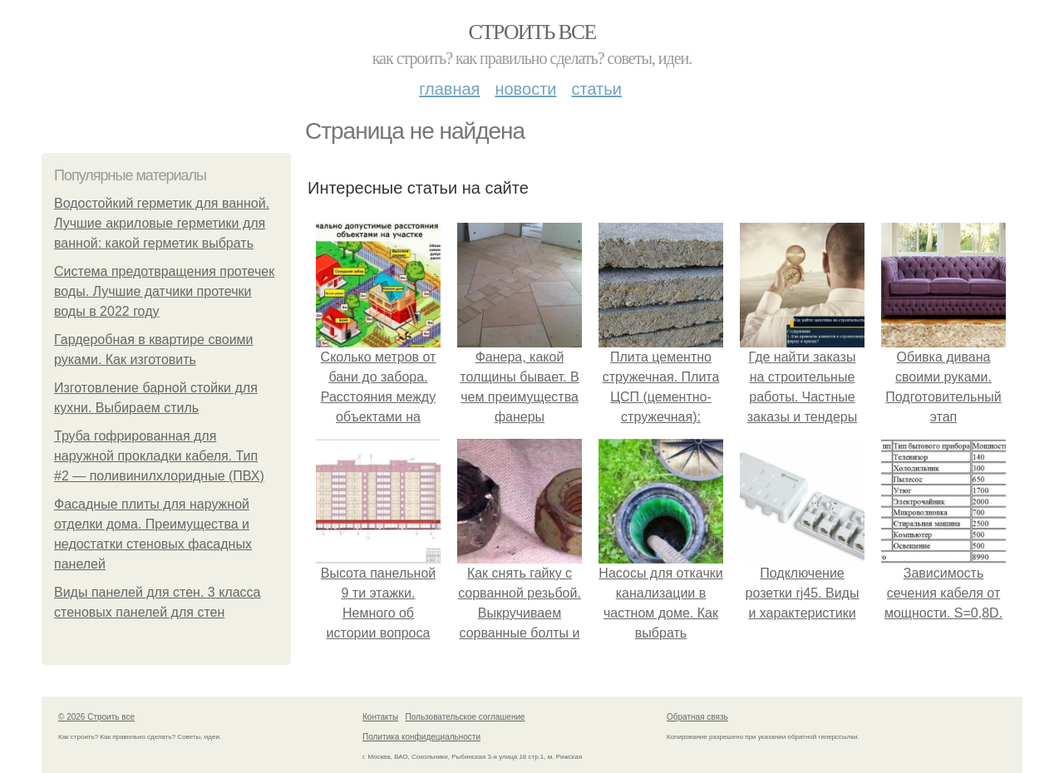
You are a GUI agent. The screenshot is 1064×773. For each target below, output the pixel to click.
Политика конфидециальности (421, 736)
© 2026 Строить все (96, 716)
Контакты (380, 716)
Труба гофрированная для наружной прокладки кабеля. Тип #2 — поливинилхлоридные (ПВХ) (159, 456)
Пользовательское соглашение (465, 716)
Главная (449, 89)
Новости (525, 89)
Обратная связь (697, 716)
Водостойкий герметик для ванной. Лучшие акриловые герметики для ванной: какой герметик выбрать (161, 223)
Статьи (596, 89)
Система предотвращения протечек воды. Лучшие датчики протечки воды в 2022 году (164, 291)
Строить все (531, 32)
